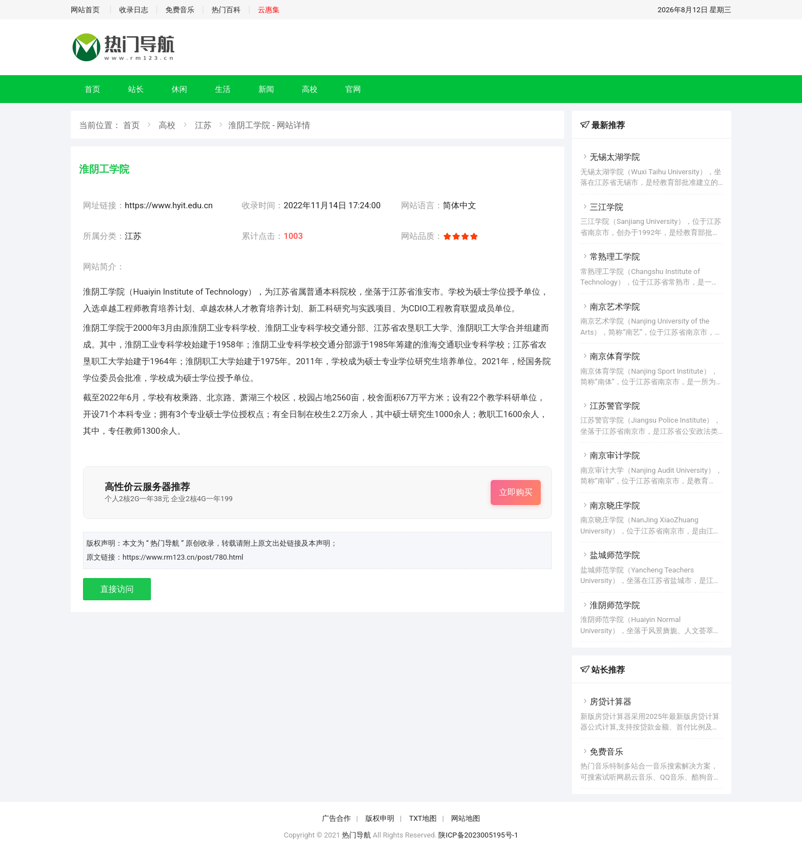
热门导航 (356, 835)
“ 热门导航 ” (165, 543)
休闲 (179, 89)
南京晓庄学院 (610, 506)
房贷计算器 (606, 702)
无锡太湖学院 (610, 157)
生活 (223, 89)
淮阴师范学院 (610, 605)
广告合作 (336, 818)
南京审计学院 (610, 455)
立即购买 (515, 492)
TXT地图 (423, 818)
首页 (92, 89)
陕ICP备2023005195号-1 (478, 835)
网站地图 (465, 818)
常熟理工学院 (610, 257)
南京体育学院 (610, 356)
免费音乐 (179, 10)
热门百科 (226, 10)
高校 (309, 89)
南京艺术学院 (610, 307)
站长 (136, 89)
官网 (353, 89)
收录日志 (133, 10)
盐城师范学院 (610, 555)
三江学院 (601, 207)
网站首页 (85, 10)
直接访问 (117, 589)
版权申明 (379, 818)
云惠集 (269, 10)
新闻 (266, 89)
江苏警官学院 (610, 406)
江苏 (203, 125)
